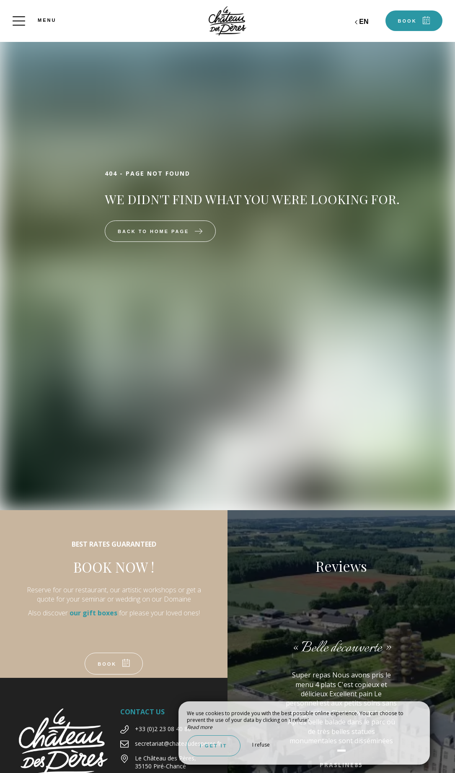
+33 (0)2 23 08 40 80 (163, 729)
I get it (214, 745)
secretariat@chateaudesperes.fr (178, 743)
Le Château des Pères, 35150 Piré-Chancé (165, 762)
